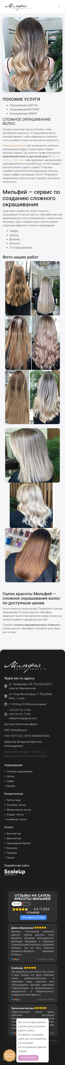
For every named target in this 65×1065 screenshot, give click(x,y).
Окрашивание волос (14, 145)
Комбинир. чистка (17, 819)
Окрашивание (13, 765)
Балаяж (14, 239)
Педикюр (12, 852)
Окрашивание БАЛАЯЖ (24, 109)
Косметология (13, 793)
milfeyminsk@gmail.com (23, 718)
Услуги (8, 827)
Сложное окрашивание (19, 771)
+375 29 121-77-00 (19, 710)
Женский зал (14, 833)
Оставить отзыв (33, 917)
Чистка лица (13, 800)
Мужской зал (14, 838)
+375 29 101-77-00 (19, 714)
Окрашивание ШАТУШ (24, 105)
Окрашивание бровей (19, 843)
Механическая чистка (19, 809)
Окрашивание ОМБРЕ (23, 113)
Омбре (14, 231)
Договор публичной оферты (21, 724)
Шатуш (14, 235)
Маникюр (12, 848)
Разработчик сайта (16, 865)
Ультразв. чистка (16, 805)
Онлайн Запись (9, 1055)
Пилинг (11, 857)
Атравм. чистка (15, 814)
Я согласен (28, 1057)
